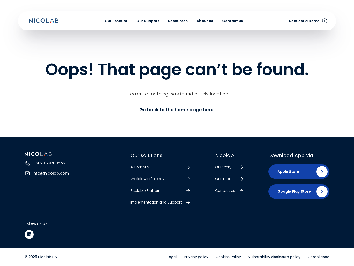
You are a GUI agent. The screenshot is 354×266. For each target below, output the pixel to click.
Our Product (116, 20)
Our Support (147, 20)
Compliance (318, 256)
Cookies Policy (228, 256)
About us (205, 20)
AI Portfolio (139, 167)
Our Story (223, 167)
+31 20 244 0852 (49, 163)
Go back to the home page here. (177, 109)
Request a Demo (304, 20)
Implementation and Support (156, 202)
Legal (172, 256)
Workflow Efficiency (147, 178)
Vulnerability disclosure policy (274, 256)
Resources (178, 20)
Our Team (224, 178)
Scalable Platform (146, 190)
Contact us (232, 20)
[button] (286, 171)
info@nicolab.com (51, 173)
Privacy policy (196, 256)
